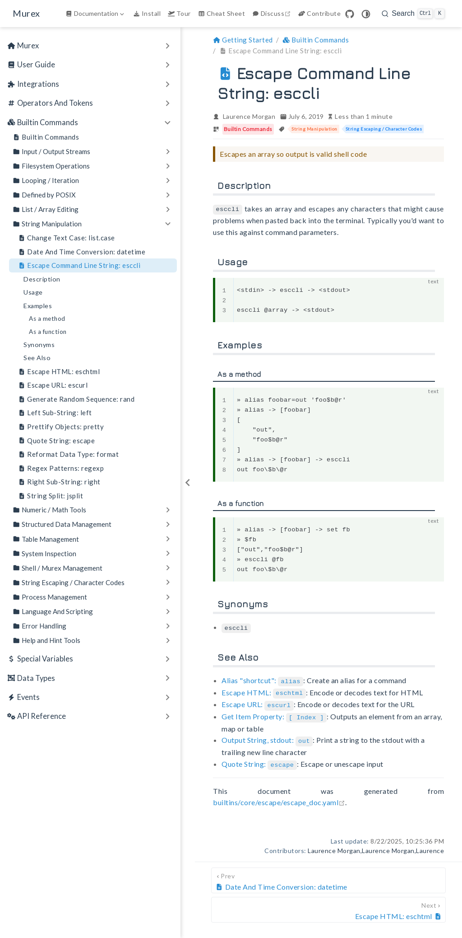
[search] (413, 13)
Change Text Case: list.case (66, 238)
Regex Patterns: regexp (61, 468)
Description (41, 279)
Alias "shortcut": (262, 679)
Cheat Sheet (221, 13)
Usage (33, 292)
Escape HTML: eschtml (59, 371)
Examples (37, 306)
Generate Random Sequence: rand (76, 399)
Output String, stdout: (267, 737)
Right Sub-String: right (59, 482)
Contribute (319, 13)
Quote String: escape (56, 441)
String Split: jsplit (50, 496)
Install (147, 13)
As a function (48, 331)
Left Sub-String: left (55, 413)
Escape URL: (258, 702)
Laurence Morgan (249, 116)
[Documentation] (96, 13)
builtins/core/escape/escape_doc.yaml (279, 798)
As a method (47, 318)
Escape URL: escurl (53, 385)
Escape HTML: (264, 690)
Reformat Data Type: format (68, 454)
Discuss (272, 13)
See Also (37, 357)
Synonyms (39, 344)
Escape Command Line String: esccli (79, 265)
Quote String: (259, 760)
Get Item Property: (274, 713)
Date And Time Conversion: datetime (81, 252)
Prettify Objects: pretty (61, 427)
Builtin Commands (46, 137)
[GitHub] (349, 14)
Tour (179, 13)
